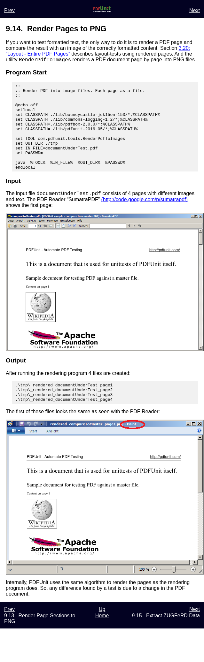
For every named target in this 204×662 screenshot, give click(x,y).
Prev (9, 10)
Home (102, 638)
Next (194, 10)
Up (102, 632)
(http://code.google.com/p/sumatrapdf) (144, 218)
